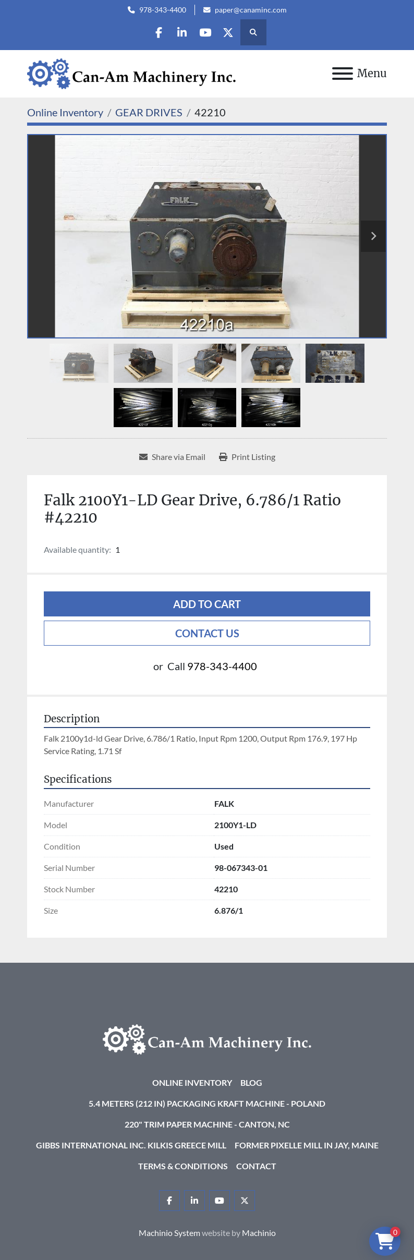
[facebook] (154, 32)
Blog (251, 1082)
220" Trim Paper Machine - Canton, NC (207, 1124)
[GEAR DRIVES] (148, 112)
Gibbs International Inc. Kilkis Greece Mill (131, 1145)
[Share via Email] (172, 457)
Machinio (259, 1233)
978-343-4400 (162, 10)
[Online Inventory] (65, 112)
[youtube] (207, 32)
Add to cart (207, 604)
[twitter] (234, 32)
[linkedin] (180, 32)
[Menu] (342, 73)
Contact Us (207, 633)
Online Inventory (192, 1082)
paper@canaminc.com (251, 10)
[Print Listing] (247, 457)
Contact (256, 1166)
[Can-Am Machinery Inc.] (207, 1038)
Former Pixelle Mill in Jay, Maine (307, 1145)
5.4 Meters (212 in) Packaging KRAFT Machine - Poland (207, 1103)
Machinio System (169, 1233)
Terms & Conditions (183, 1166)
